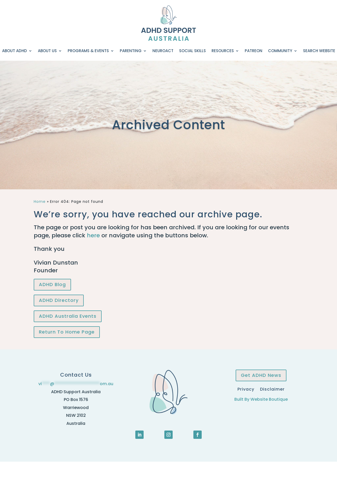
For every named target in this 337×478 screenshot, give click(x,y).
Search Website (319, 50)
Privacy (245, 388)
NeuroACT (162, 50)
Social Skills (192, 50)
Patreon (253, 50)
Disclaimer (272, 388)
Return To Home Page (67, 332)
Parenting (131, 50)
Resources (223, 50)
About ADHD (14, 50)
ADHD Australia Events (67, 316)
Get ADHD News (261, 375)
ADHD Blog (52, 284)
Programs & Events (88, 50)
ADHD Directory (59, 300)
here (93, 235)
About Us (47, 50)
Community (280, 50)
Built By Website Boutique (261, 399)
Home (40, 201)
